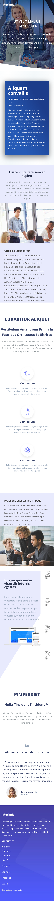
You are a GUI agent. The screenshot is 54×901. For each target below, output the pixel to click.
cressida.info (18, 890)
